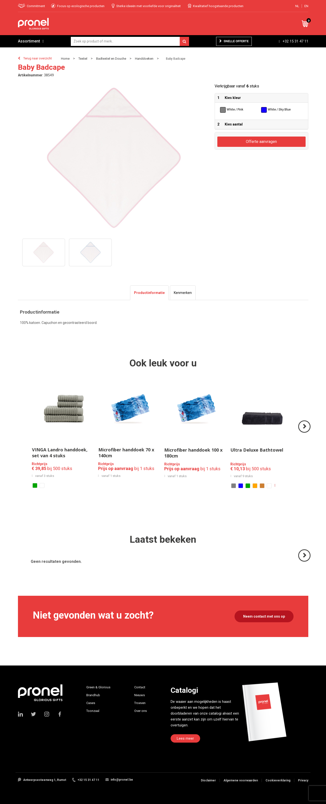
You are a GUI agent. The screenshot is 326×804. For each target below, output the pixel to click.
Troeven (140, 703)
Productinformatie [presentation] (149, 293)
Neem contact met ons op (264, 616)
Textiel (82, 58)
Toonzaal (92, 711)
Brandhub (93, 695)
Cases (90, 703)
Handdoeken (144, 58)
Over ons (140, 711)
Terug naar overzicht (37, 58)
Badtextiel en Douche (111, 58)
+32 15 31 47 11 (295, 41)
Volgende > (305, 432)
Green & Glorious (98, 687)
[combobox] (130, 41)
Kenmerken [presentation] (183, 293)
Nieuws (139, 695)
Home (65, 58)
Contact (139, 687)
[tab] (149, 292)
